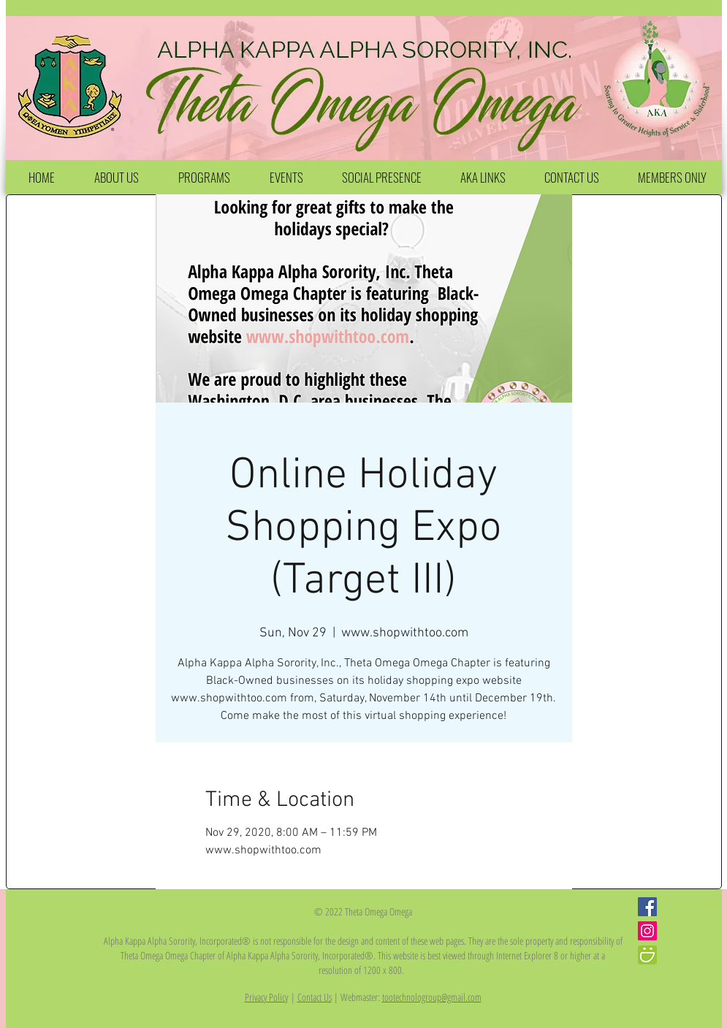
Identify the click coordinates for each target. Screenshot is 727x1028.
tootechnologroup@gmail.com (432, 997)
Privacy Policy (266, 997)
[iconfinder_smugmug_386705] (647, 954)
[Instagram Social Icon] (647, 930)
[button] (117, 177)
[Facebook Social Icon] (647, 906)
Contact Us (314, 997)
